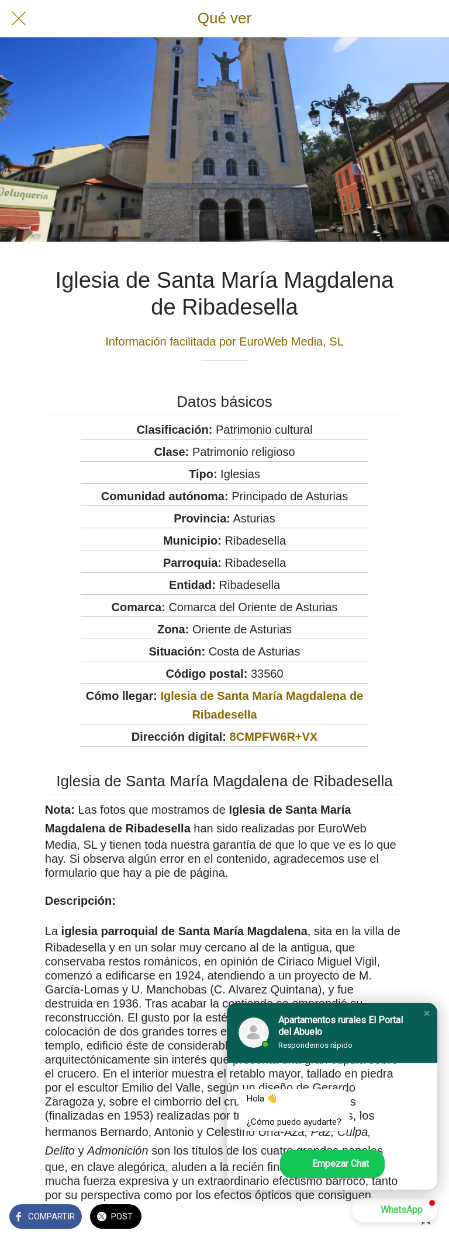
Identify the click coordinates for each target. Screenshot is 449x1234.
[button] (427, 1013)
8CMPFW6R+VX (274, 736)
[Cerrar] (19, 19)
